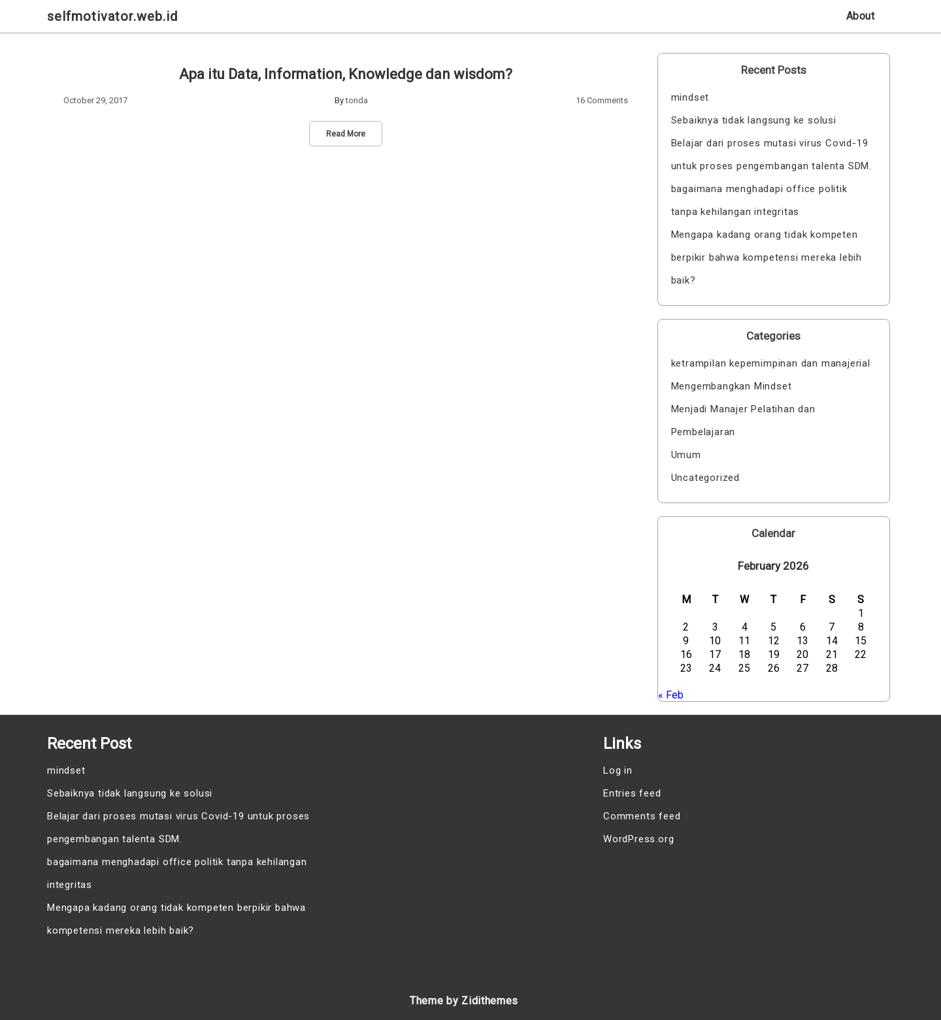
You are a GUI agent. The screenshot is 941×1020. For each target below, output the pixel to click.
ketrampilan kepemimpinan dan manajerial (770, 363)
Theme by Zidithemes (464, 1001)
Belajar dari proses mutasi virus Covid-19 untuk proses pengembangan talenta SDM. (771, 154)
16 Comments (602, 100)
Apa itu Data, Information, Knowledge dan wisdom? (345, 74)
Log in (618, 770)
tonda (357, 100)
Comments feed (641, 816)
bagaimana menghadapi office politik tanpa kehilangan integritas (759, 200)
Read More (345, 134)
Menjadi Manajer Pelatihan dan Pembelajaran (743, 420)
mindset (690, 97)
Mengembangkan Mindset (731, 386)
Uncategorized (705, 478)
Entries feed (632, 793)
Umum (686, 455)
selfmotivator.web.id (112, 16)
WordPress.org (638, 839)
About (860, 16)
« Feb (671, 695)
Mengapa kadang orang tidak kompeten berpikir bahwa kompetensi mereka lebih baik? (766, 257)
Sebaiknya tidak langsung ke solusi (753, 120)
